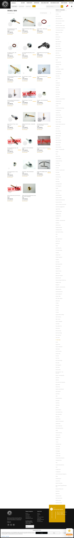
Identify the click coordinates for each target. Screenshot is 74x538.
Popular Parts (58, 344)
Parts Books (57, 323)
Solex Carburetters (59, 414)
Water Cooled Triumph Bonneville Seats (61, 486)
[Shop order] (45, 13)
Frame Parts (58, 181)
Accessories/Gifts (58, 11)
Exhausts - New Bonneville (60, 149)
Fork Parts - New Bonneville (60, 170)
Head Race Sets (58, 225)
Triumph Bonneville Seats (60, 464)
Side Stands (57, 405)
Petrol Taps (58, 339)
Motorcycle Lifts (58, 277)
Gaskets (57, 188)
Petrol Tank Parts (58, 335)
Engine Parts (58, 137)
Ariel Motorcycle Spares (59, 30)
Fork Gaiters (58, 163)
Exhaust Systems (58, 147)
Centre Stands (58, 78)
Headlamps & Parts (59, 229)
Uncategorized (58, 471)
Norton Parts (27, 515)
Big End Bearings (58, 41)
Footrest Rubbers (58, 158)
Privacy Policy (7, 536)
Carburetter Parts (58, 73)
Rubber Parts (58, 386)
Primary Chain (58, 353)
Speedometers (58, 423)
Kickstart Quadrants (59, 257)
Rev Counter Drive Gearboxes (60, 382)
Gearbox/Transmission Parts (60, 199)
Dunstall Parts (58, 126)
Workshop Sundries (59, 502)
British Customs (58, 55)
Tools (56, 462)
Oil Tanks (57, 312)
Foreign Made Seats (59, 160)
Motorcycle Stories (40, 521)
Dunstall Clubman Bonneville (60, 124)
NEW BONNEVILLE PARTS (29, 518)
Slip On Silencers (58, 409)
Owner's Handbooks (59, 321)
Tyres (56, 467)
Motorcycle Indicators (59, 275)
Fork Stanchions (58, 176)
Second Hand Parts (59, 398)
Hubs (56, 236)
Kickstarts (57, 259)
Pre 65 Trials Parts (59, 351)
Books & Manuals (58, 48)
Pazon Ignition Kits (59, 326)
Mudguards (57, 284)
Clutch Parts (58, 94)
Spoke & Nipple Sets (59, 425)
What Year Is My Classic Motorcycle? (40, 520)
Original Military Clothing (60, 314)
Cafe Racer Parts (58, 62)
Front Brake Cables (59, 183)
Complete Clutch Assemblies (60, 98)
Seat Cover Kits (58, 391)
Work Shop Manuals (59, 498)
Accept (41, 532)
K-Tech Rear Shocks (59, 250)
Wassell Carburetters (59, 483)
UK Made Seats (58, 469)
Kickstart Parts (58, 254)
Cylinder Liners (58, 119)
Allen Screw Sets (58, 16)
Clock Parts (57, 89)
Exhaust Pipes (58, 144)
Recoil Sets (57, 377)
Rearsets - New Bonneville (60, 375)
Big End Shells (58, 43)
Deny (54, 532)
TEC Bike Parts (58, 453)
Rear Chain (57, 358)
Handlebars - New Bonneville (60, 220)
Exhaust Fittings (58, 142)
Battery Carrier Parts (59, 32)
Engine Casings (58, 135)
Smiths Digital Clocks (59, 412)
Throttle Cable (58, 455)
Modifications (58, 268)
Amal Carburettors (59, 23)
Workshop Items (58, 500)
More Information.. (14, 25)
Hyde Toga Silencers (59, 238)
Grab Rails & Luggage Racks (60, 206)
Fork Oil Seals (58, 165)
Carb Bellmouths (58, 71)
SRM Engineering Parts (59, 428)
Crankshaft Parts (58, 110)
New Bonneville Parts (59, 291)
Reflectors (57, 379)
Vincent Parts (58, 480)
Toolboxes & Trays (59, 460)
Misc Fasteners (58, 266)
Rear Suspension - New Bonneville (59, 372)
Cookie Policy (3, 536)
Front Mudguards (58, 186)
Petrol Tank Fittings (59, 332)
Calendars (57, 66)
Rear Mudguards (58, 365)
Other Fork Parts (58, 316)
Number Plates (58, 296)
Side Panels (57, 400)
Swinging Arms (58, 437)
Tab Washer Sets (58, 444)
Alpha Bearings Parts (59, 18)
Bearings (57, 34)
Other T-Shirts (58, 319)
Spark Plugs (57, 416)
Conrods (57, 105)
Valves (57, 476)
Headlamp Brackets (59, 227)
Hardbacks (57, 222)
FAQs (38, 515)
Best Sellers (57, 39)
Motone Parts (58, 273)
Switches (57, 439)
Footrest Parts (58, 156)
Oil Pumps (57, 305)
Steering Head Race (59, 432)
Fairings (57, 151)
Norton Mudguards (59, 293)
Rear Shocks (58, 367)
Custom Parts (58, 112)
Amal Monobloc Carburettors (60, 27)
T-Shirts (57, 441)
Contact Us (38, 514)
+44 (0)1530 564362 (68, 0)
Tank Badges (58, 451)
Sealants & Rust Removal (60, 389)
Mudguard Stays (58, 282)
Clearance (57, 87)
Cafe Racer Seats (58, 64)
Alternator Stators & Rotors (60, 20)
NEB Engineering (58, 289)
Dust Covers (58, 128)
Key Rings (57, 252)
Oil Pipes (57, 303)
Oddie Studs (58, 300)
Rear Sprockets (58, 369)
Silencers (57, 407)
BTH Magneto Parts (59, 57)
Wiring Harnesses (58, 495)
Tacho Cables (58, 446)
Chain (57, 80)
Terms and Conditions (40, 517)
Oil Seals (57, 307)
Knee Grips (57, 261)
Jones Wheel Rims (58, 248)
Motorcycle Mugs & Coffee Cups (61, 280)
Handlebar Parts (58, 215)
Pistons (57, 342)
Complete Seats (58, 103)
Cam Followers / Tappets (60, 69)
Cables (57, 59)
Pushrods (57, 355)
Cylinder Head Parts (59, 117)
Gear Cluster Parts (59, 190)
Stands (57, 430)
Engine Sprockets (58, 140)
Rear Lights (57, 362)
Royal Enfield (58, 384)
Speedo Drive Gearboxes (60, 421)
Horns (57, 234)
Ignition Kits (58, 243)
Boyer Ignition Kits (59, 50)
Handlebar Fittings (59, 211)
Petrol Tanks (58, 337)
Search (33, 6)
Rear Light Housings (59, 360)
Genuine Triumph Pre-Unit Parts (61, 204)
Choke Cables (58, 85)
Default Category (58, 121)
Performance (58, 328)
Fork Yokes (57, 179)
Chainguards (58, 82)
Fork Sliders (57, 172)
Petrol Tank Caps (58, 330)
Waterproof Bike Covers (59, 488)
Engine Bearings (58, 133)
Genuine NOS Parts (59, 202)
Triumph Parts (28, 514)
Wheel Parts (58, 491)
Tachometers (58, 448)
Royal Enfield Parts (28, 517)
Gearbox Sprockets (59, 197)
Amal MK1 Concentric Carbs (60, 25)
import (57, 245)
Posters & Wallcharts (59, 346)
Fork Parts (57, 167)
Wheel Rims (57, 493)
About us (38, 513)
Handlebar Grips (58, 213)
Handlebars (57, 218)
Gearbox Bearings (58, 195)
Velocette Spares (58, 478)
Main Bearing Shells (59, 264)
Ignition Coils (58, 241)
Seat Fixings (57, 393)
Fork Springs (58, 174)
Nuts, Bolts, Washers (59, 298)
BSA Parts (27, 513)
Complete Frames (58, 101)
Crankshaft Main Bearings (60, 108)
